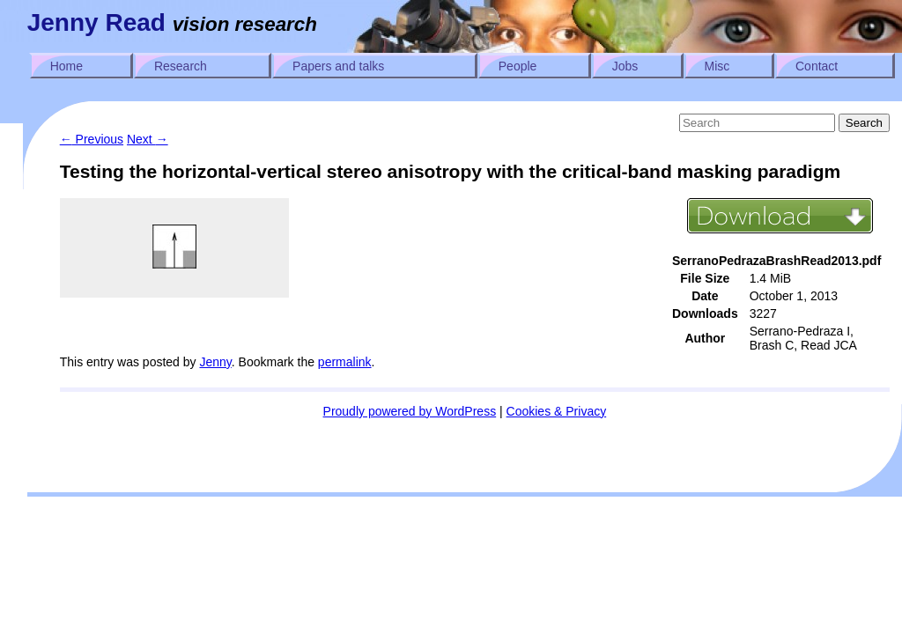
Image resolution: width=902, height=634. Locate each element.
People (518, 66)
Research (180, 66)
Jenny (215, 362)
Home (66, 66)
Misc (717, 66)
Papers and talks (338, 66)
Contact (816, 66)
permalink (345, 362)
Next (147, 139)
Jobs (625, 66)
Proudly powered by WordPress (410, 411)
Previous (91, 139)
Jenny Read (96, 22)
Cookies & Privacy (556, 411)
